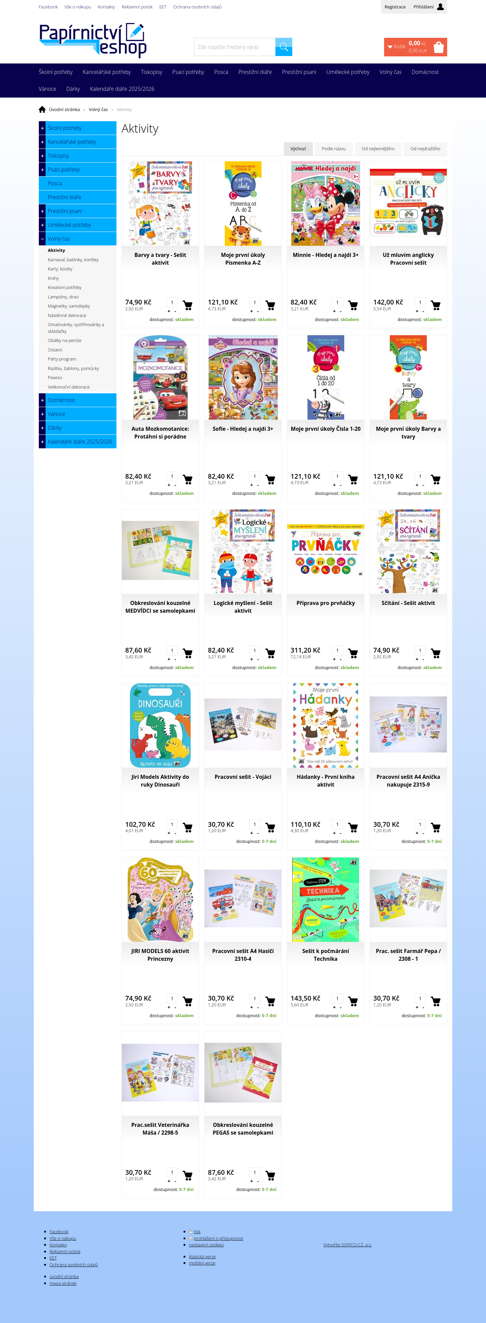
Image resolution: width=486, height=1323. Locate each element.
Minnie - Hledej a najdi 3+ (325, 255)
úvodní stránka (64, 1276)
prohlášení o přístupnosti (218, 1238)
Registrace (395, 7)
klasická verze (202, 1256)
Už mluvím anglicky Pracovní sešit (408, 258)
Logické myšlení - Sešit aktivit (243, 606)
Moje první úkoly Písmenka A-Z (243, 258)
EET (162, 7)
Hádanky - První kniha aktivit (326, 780)
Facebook (48, 7)
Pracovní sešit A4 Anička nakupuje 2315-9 (408, 780)
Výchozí (298, 148)
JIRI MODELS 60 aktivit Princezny (160, 954)
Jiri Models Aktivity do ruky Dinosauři (160, 780)
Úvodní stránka (64, 109)
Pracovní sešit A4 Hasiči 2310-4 (243, 954)
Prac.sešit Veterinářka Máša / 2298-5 (160, 1128)
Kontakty (106, 7)
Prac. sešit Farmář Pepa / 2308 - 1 (408, 954)
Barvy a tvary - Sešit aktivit (160, 258)
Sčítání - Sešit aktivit (408, 603)
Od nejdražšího (425, 148)
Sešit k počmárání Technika (325, 954)
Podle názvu (334, 148)
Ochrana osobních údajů (197, 7)
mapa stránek (63, 1283)
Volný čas (98, 109)
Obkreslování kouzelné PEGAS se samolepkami (243, 1128)
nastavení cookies (206, 1245)
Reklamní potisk (137, 7)
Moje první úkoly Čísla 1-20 (326, 428)
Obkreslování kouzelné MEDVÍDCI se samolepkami (160, 606)
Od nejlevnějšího (378, 148)
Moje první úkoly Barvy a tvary (408, 432)
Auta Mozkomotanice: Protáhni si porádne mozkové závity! (160, 433)
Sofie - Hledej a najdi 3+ (243, 428)
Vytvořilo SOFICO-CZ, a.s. (347, 1245)
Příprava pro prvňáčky (325, 603)
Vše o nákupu (77, 7)
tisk (197, 1231)
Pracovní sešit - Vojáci (243, 776)
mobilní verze (202, 1263)
